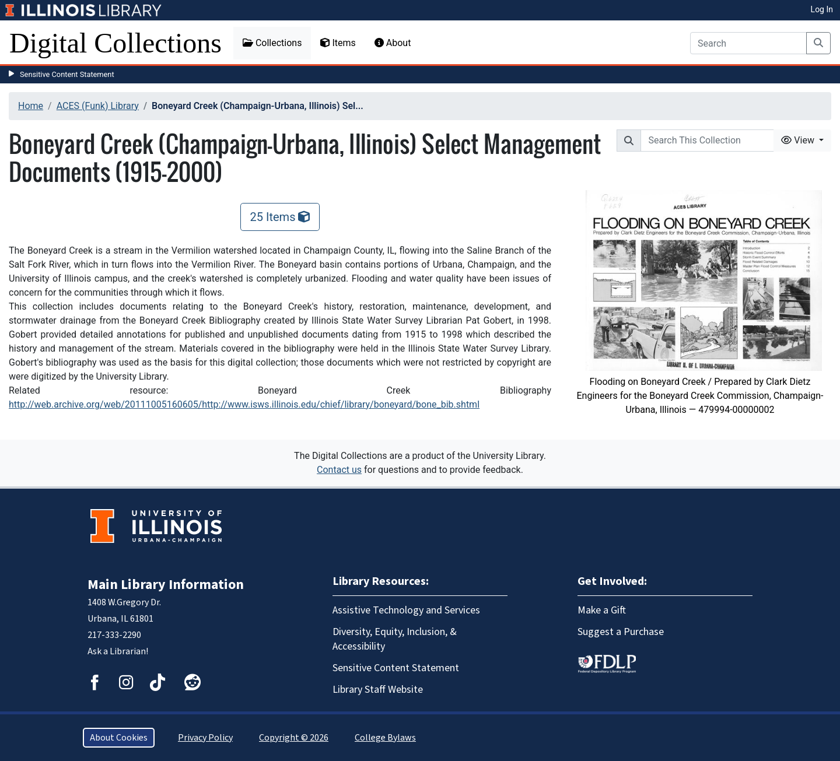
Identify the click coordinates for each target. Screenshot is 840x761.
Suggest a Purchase (621, 632)
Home (30, 105)
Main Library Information (166, 584)
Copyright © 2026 (293, 737)
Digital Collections (115, 42)
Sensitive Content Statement (67, 74)
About (392, 42)
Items (337, 42)
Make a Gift (602, 610)
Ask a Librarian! (118, 651)
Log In (822, 9)
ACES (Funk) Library (98, 105)
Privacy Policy (205, 737)
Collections (272, 42)
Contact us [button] (339, 469)
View (799, 140)
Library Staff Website (377, 689)
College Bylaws (385, 737)
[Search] (748, 43)
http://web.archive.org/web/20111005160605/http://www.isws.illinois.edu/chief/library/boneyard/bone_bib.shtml (244, 404)
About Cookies (119, 737)
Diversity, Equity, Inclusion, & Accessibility (394, 639)
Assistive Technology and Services (406, 610)
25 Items (280, 217)
